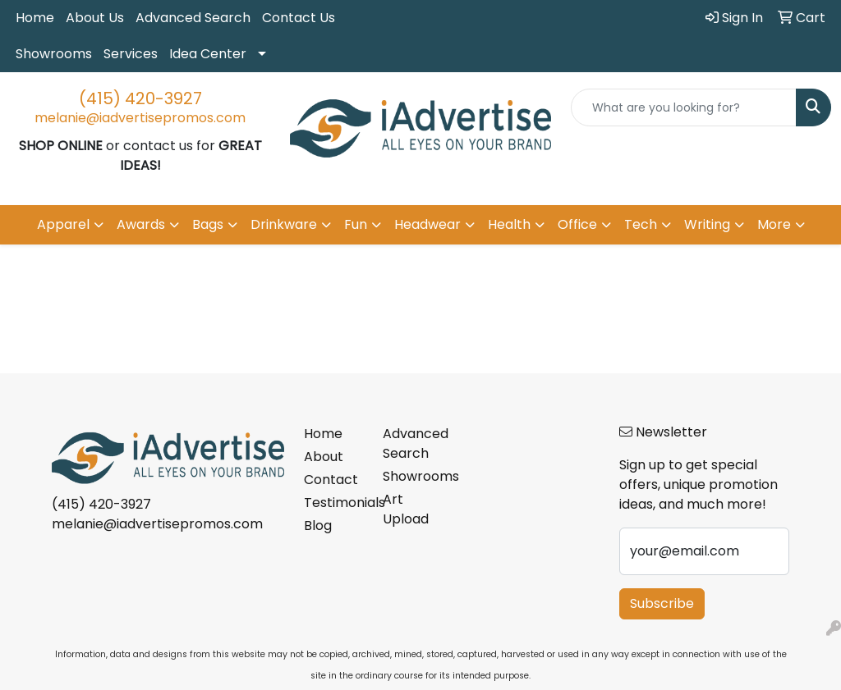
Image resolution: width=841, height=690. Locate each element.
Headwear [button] (427, 224)
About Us (95, 17)
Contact (331, 479)
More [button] (774, 224)
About (323, 456)
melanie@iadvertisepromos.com (140, 117)
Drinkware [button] (283, 224)
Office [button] (577, 224)
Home (35, 17)
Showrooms (54, 53)
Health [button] (509, 224)
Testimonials (333, 502)
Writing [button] (707, 224)
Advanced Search (193, 17)
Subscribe (662, 603)
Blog (318, 525)
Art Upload (406, 509)
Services (130, 53)
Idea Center (207, 53)
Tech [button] (640, 224)
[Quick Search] (684, 107)
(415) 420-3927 (140, 98)
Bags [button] (207, 224)
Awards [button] (141, 224)
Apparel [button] (63, 224)
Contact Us (298, 17)
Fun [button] (355, 224)
